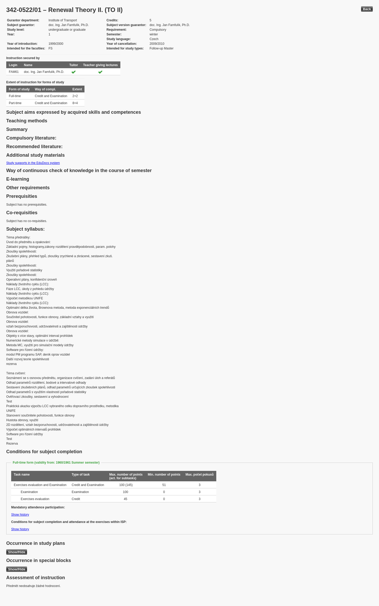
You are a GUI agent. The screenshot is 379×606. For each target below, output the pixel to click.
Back (367, 9)
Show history (20, 514)
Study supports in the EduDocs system (33, 163)
